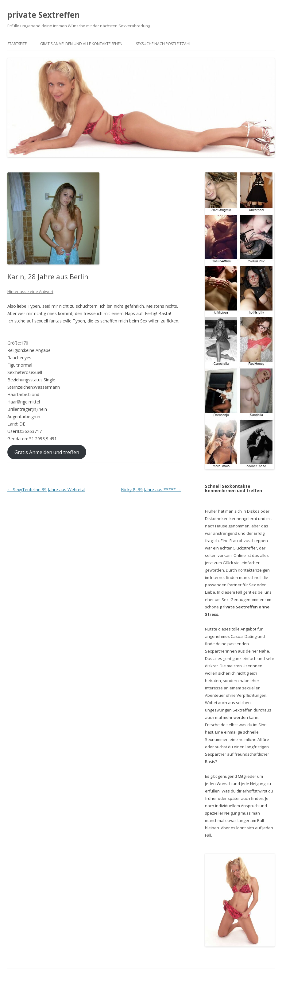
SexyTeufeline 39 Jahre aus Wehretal (46, 489)
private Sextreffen (43, 14)
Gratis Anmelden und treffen (46, 452)
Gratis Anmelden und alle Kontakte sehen (81, 43)
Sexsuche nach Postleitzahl (163, 43)
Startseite (17, 43)
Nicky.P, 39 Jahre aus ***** (151, 489)
